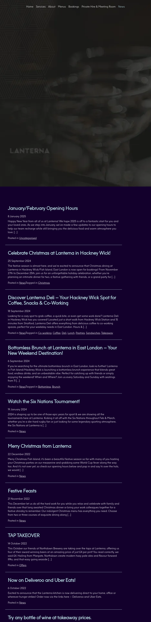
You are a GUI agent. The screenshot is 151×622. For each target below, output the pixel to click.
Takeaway (107, 333)
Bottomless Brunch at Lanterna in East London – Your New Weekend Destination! (62, 350)
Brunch (56, 386)
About (51, 6)
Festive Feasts (22, 491)
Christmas (44, 282)
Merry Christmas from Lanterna (39, 446)
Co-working (45, 333)
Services (41, 6)
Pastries (80, 333)
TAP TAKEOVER (24, 535)
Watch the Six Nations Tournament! (44, 401)
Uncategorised (28, 238)
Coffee (57, 333)
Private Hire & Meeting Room (99, 6)
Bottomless (44, 386)
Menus (62, 6)
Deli (64, 333)
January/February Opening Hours (43, 208)
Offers (22, 565)
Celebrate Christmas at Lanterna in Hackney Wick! (59, 253)
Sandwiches (93, 333)
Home (29, 6)
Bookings (73, 6)
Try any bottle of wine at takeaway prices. (49, 617)
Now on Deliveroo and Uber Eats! (41, 580)
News (121, 6)
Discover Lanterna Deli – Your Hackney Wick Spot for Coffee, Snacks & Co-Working (62, 300)
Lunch (71, 333)
